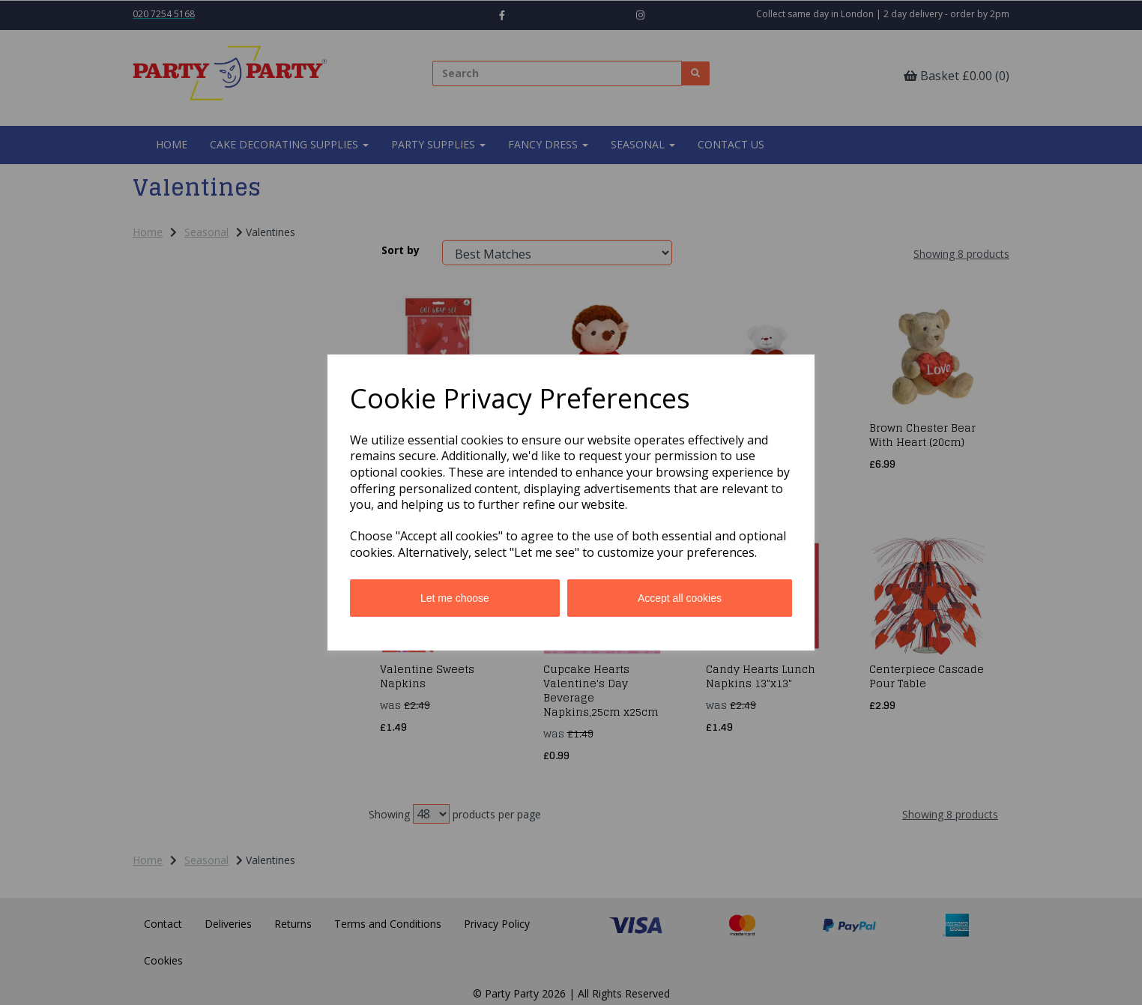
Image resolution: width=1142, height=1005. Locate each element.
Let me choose (454, 598)
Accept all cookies (680, 598)
